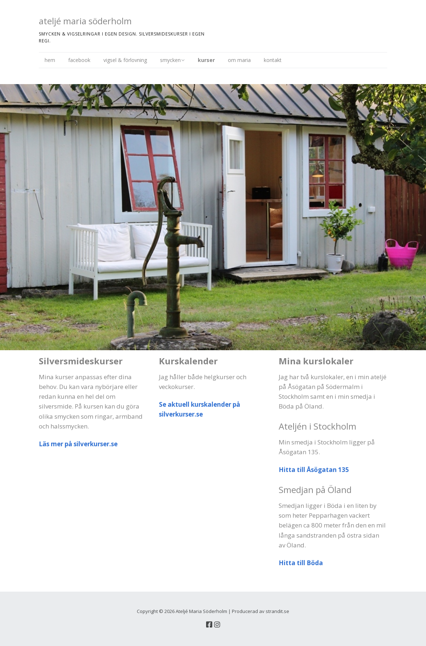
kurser (206, 60)
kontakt (273, 60)
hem (50, 60)
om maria (239, 60)
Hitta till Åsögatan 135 (314, 469)
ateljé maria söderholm (85, 21)
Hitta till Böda (301, 563)
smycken (170, 60)
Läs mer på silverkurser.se (78, 444)
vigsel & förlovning (125, 60)
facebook (79, 60)
